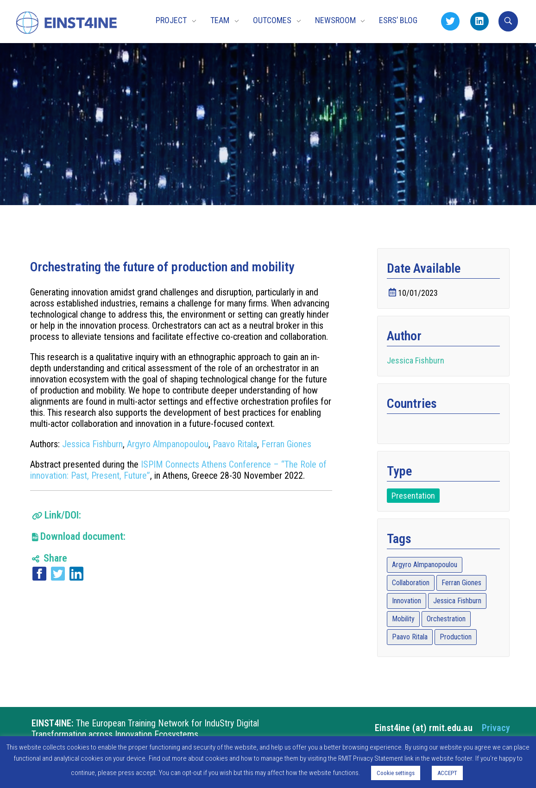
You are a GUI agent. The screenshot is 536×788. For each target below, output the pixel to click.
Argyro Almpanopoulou (167, 444)
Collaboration (410, 582)
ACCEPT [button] (447, 772)
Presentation (413, 495)
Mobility (403, 618)
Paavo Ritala (235, 444)
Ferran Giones (286, 444)
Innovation (406, 600)
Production (456, 636)
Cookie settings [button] (396, 772)
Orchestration (446, 618)
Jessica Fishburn (92, 444)
